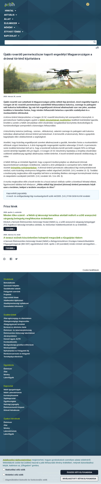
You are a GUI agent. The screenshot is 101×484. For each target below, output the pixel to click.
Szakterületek (10, 315)
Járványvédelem (10, 336)
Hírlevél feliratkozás (11, 410)
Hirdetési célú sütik (13, 474)
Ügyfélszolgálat (10, 401)
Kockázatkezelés (10, 342)
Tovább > (10, 229)
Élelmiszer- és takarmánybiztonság (18, 330)
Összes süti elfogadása (79, 472)
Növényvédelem (10, 348)
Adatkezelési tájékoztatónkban (17, 460)
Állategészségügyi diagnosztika (16, 321)
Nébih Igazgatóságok (12, 390)
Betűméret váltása (97, 47)
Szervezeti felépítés (11, 286)
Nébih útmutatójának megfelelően (55, 120)
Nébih (25, 4)
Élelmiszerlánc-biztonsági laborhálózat (19, 333)
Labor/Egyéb (9, 378)
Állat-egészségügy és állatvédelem (17, 318)
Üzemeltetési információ (13, 306)
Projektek (7, 295)
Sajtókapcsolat (10, 398)
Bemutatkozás (9, 283)
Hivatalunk (8, 279)
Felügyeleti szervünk (12, 292)
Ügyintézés (9, 365)
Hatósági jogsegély (11, 404)
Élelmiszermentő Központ (14, 407)
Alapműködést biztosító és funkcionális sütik (25, 480)
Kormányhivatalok (11, 396)
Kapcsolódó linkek (11, 298)
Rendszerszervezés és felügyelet (17, 354)
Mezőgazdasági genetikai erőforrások (19, 345)
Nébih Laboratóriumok (13, 393)
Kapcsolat (8, 386)
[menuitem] (50, 11)
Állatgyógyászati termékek (14, 324)
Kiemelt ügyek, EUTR (12, 339)
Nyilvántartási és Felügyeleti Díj (16, 351)
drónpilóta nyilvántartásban (24, 168)
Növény (7, 375)
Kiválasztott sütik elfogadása (79, 479)
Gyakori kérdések (12, 419)
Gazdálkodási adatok (12, 289)
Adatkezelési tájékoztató (13, 300)
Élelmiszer (8, 369)
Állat (5, 372)
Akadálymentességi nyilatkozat (16, 303)
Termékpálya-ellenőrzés (13, 357)
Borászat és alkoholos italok (15, 327)
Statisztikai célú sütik (14, 469)
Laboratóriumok (10, 431)
